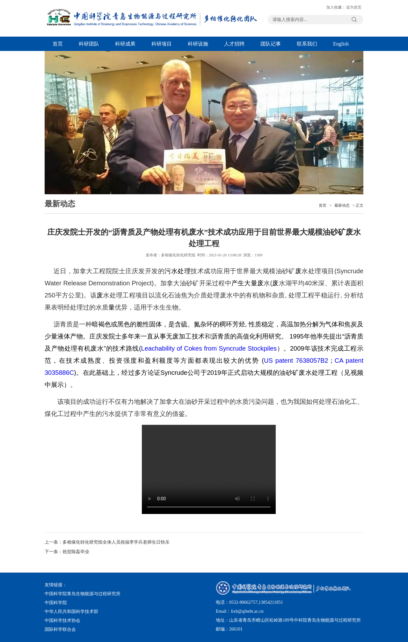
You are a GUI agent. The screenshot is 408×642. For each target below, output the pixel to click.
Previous (62, 79)
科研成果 (125, 43)
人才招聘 (234, 43)
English (341, 43)
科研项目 (161, 43)
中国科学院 (56, 602)
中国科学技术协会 (62, 620)
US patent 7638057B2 (296, 360)
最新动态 (342, 205)
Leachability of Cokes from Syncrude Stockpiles (209, 348)
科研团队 (89, 43)
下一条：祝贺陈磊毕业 (67, 551)
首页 (58, 43)
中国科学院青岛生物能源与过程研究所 (82, 593)
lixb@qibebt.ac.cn (247, 611)
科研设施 (198, 43)
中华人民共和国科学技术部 (71, 611)
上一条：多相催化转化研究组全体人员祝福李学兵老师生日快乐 (107, 542)
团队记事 (270, 43)
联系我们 (307, 43)
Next (345, 79)
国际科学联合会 (60, 629)
